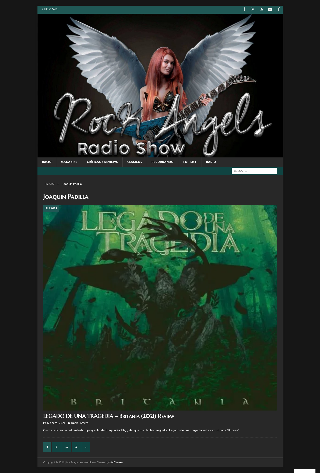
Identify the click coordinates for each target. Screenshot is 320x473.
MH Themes (116, 462)
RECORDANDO (162, 162)
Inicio (47, 162)
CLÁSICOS (134, 162)
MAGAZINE (69, 162)
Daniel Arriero (80, 423)
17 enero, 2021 (56, 423)
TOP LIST (190, 162)
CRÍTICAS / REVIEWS (102, 162)
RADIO (211, 162)
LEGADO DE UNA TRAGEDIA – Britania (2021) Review (108, 416)
